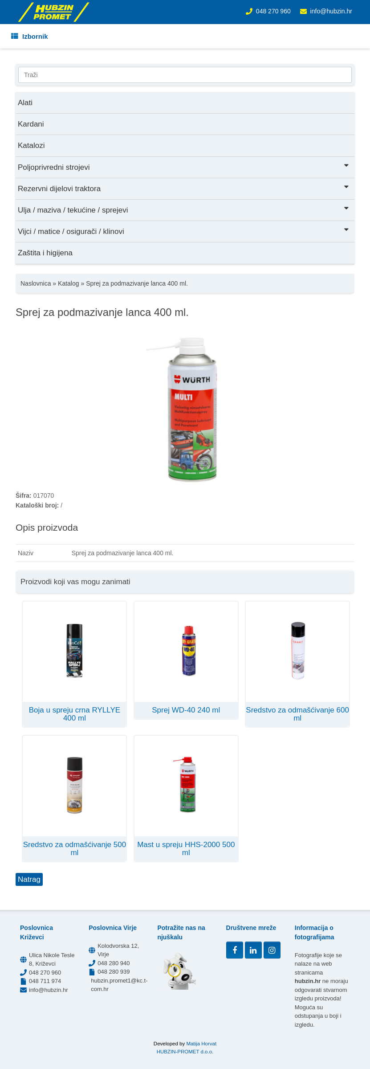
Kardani (31, 124)
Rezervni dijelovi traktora (184, 188)
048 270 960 (273, 11)
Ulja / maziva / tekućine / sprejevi (184, 209)
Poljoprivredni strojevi (184, 166)
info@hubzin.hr (331, 11)
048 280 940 (114, 963)
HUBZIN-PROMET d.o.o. (185, 1051)
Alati (25, 102)
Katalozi (31, 145)
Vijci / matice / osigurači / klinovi (184, 230)
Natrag (29, 879)
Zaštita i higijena (45, 253)
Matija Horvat (201, 1043)
